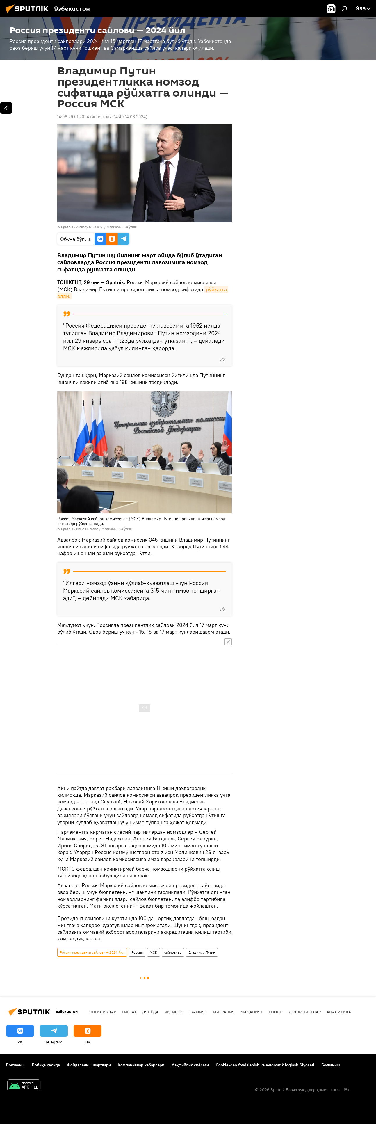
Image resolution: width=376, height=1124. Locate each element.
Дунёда (150, 1011)
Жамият (198, 1011)
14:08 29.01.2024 (73, 116)
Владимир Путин (201, 952)
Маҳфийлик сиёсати (190, 1065)
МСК (153, 952)
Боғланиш (15, 1065)
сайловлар (172, 952)
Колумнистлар (304, 1011)
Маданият (251, 1011)
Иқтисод (173, 1011)
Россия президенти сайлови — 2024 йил (92, 952)
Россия (137, 952)
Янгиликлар (102, 1011)
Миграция (224, 1011)
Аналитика (339, 1011)
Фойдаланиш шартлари (89, 1065)
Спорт (275, 1011)
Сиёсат (129, 1011)
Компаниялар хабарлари (141, 1065)
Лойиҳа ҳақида (46, 1065)
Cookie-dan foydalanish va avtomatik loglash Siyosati (265, 1065)
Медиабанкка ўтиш (121, 227)
